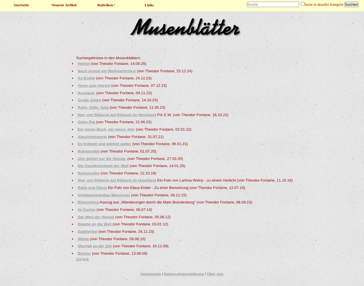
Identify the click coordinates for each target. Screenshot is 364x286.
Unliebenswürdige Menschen (104, 195)
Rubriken (107, 5)
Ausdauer (86, 93)
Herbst (84, 63)
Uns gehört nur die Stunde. (102, 159)
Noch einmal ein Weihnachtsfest (107, 71)
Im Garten (86, 209)
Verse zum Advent (94, 85)
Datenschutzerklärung (184, 274)
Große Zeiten (89, 100)
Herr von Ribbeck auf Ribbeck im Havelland (117, 115)
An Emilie (86, 78)
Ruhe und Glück (92, 188)
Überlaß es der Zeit (95, 246)
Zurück (82, 259)
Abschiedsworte (92, 137)
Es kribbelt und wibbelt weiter (104, 144)
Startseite (21, 5)
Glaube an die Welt (94, 224)
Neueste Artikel (63, 5)
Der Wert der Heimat (96, 217)
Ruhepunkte (89, 151)
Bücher (84, 253)
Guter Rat (87, 122)
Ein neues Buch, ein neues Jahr (106, 129)
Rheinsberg (88, 202)
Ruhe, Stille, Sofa (93, 107)
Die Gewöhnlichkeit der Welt (103, 166)
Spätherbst (88, 231)
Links (149, 5)
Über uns (215, 274)
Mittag (83, 239)
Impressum (150, 274)
